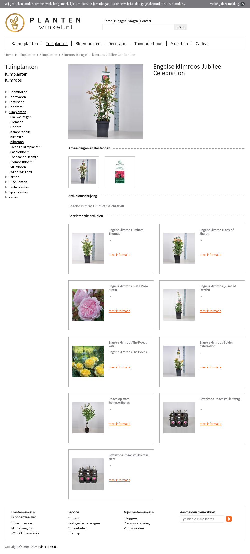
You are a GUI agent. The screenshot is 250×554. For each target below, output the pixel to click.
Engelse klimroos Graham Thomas (126, 232)
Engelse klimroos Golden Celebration (216, 344)
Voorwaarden (134, 528)
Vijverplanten (18, 192)
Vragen (133, 21)
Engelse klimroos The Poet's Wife (128, 344)
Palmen (14, 177)
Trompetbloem (21, 162)
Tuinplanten (57, 43)
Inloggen (120, 21)
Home (108, 21)
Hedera (16, 127)
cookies (179, 4)
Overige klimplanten (25, 147)
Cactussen (16, 102)
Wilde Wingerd (21, 172)
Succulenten (18, 182)
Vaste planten (19, 187)
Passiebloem (20, 152)
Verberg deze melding (224, 4)
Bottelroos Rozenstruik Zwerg (220, 399)
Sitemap (74, 533)
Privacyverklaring (137, 523)
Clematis (17, 122)
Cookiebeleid (78, 528)
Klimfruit (16, 137)
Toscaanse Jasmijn (24, 157)
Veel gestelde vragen (84, 523)
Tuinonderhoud (148, 43)
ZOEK (180, 27)
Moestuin (179, 43)
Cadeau (203, 43)
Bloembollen (18, 92)
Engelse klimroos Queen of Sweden (218, 288)
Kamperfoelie (20, 132)
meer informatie (119, 255)
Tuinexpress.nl (47, 547)
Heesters (16, 107)
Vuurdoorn (18, 167)
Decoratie (117, 43)
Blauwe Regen (21, 117)
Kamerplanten (25, 43)
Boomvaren (17, 97)
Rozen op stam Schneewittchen (119, 401)
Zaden (13, 197)
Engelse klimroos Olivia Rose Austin (128, 288)
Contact (145, 21)
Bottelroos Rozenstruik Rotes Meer (128, 457)
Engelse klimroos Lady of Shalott (217, 232)
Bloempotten (88, 43)
